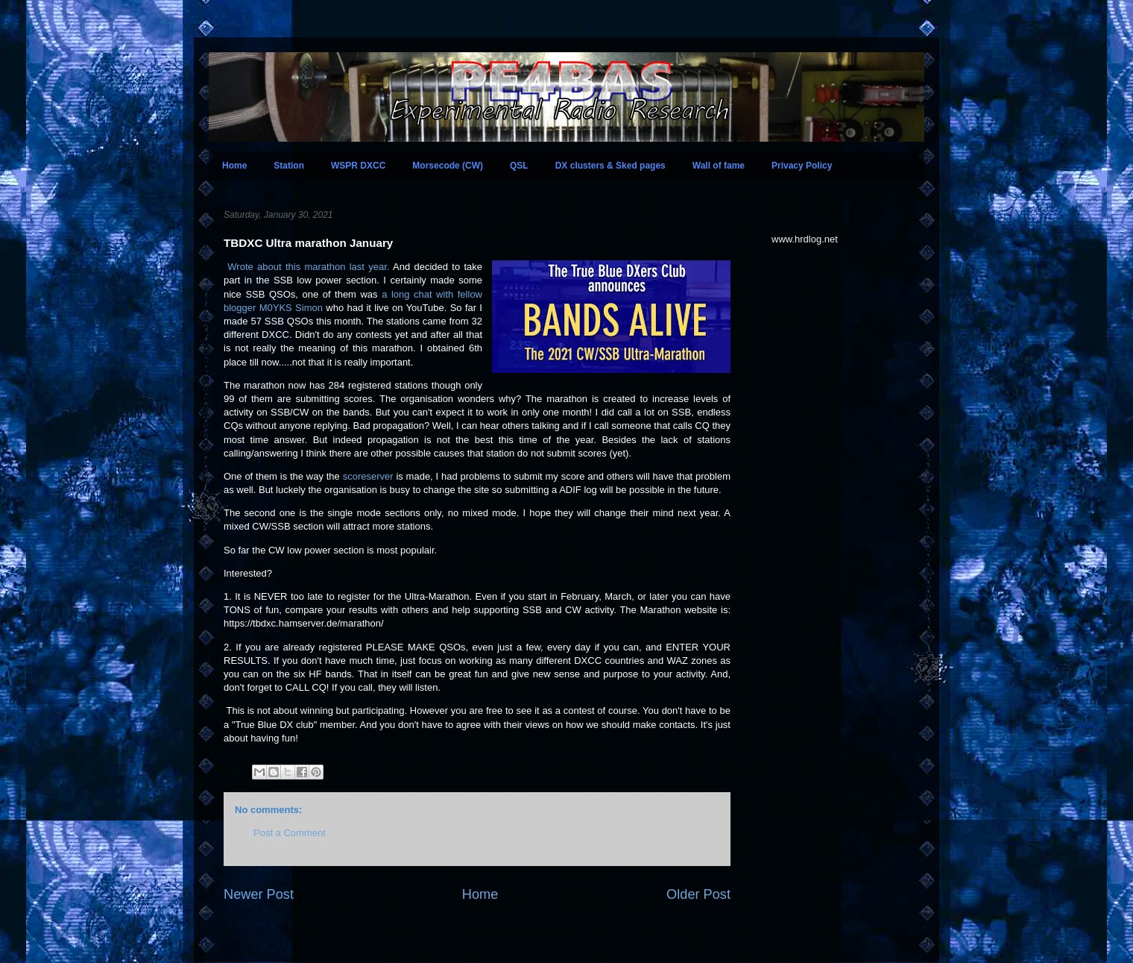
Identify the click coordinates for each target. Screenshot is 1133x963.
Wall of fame (718, 165)
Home (234, 165)
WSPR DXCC (358, 165)
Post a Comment (289, 832)
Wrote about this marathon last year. (308, 266)
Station (289, 165)
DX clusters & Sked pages (610, 165)
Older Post (698, 894)
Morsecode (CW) (447, 165)
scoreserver (368, 476)
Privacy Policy (801, 165)
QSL (519, 165)
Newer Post (259, 894)
